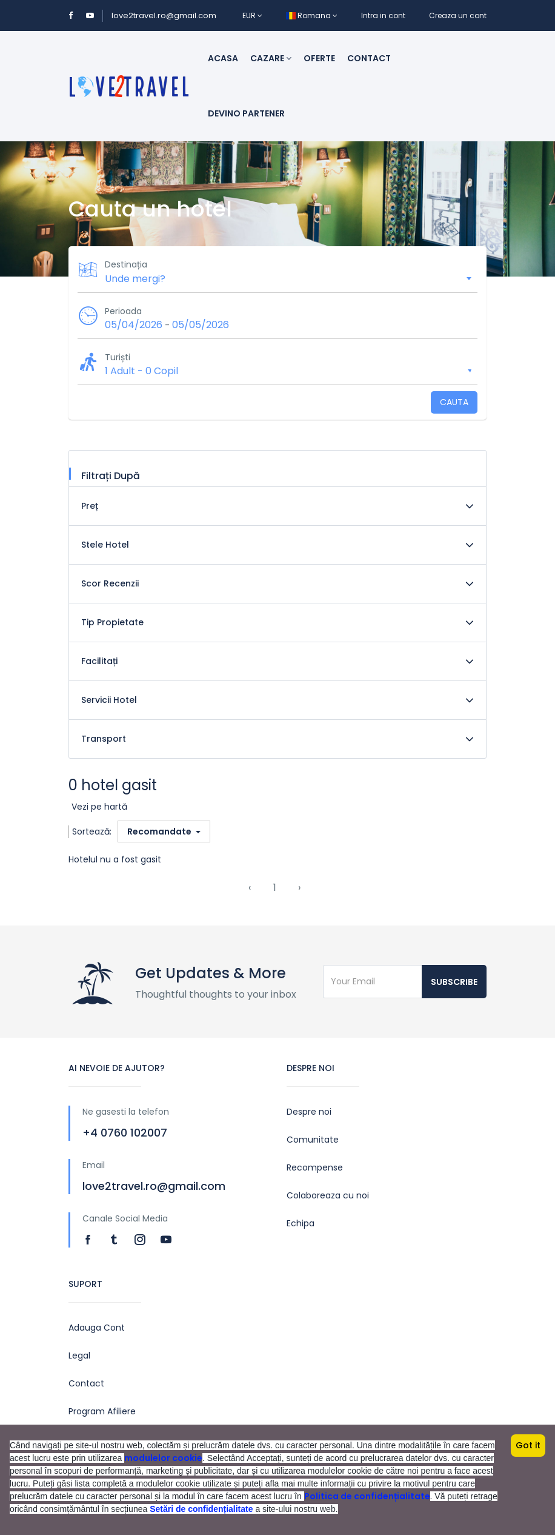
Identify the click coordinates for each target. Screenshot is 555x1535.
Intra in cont (383, 15)
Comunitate (313, 1140)
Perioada (123, 311)
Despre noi (309, 1112)
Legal (79, 1355)
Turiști (117, 357)
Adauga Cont (96, 1328)
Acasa (223, 58)
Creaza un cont (458, 15)
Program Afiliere (102, 1411)
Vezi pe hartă (99, 807)
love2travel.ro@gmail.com (163, 15)
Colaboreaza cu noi (328, 1195)
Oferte (319, 58)
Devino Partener (246, 113)
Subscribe (454, 982)
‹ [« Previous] (249, 888)
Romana (311, 15)
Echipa (300, 1223)
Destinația (126, 264)
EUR (252, 15)
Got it (528, 1445)
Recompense (315, 1167)
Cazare (270, 58)
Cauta (454, 402)
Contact (369, 58)
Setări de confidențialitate (201, 1509)
